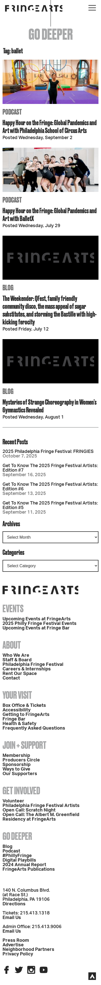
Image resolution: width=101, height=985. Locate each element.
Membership (16, 755)
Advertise (13, 945)
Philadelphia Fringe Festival (33, 664)
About (12, 645)
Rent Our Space (20, 673)
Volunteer (13, 801)
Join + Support (24, 745)
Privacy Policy (18, 954)
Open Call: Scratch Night (29, 810)
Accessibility (17, 710)
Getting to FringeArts (26, 714)
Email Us (12, 917)
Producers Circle (21, 760)
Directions (14, 904)
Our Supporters (20, 774)
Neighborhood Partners (28, 949)
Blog (7, 846)
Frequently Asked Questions (34, 728)
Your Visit (17, 695)
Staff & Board (17, 660)
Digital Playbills (19, 860)
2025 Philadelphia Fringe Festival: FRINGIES (48, 451)
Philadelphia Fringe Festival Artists (41, 805)
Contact (11, 678)
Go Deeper (17, 836)
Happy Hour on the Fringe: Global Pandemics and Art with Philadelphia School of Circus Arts (50, 126)
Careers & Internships (27, 669)
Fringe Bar (14, 719)
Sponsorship (17, 764)
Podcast (11, 851)
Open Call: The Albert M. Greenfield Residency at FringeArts (41, 817)
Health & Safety (19, 723)
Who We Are (16, 655)
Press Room (16, 940)
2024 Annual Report (24, 865)
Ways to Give (16, 769)
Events (13, 608)
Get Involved (21, 790)
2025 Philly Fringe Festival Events (40, 623)
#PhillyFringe (17, 855)
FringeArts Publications (29, 869)
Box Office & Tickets (24, 705)
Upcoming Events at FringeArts (37, 619)
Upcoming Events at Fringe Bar (36, 628)
